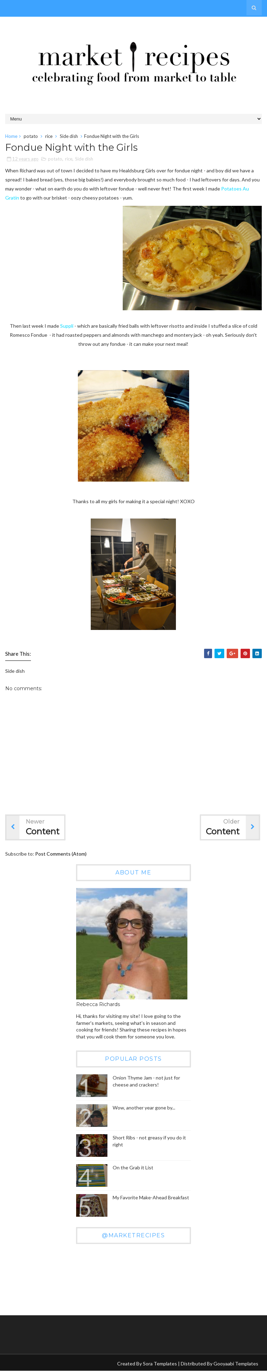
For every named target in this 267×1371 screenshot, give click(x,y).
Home (11, 136)
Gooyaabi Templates (235, 1363)
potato (31, 136)
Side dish (69, 136)
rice (48, 136)
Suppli (66, 326)
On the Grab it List (133, 1167)
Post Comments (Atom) (61, 854)
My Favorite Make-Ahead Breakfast (151, 1197)
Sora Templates (160, 1363)
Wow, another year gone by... (144, 1108)
